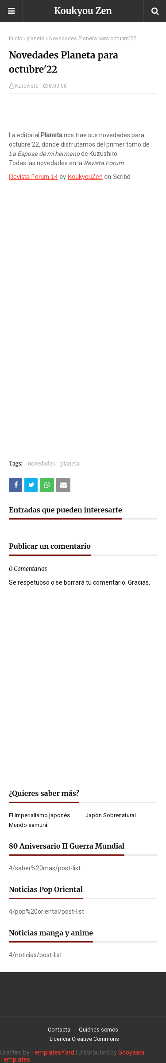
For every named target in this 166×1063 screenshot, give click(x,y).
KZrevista (27, 86)
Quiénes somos (98, 1030)
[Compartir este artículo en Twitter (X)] (31, 485)
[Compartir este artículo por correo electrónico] (63, 485)
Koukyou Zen (83, 10)
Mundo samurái (29, 825)
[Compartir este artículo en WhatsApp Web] (47, 485)
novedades (41, 463)
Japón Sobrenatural (110, 815)
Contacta (59, 1030)
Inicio (15, 38)
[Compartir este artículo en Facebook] (15, 485)
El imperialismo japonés (39, 815)
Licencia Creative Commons (84, 1039)
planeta (36, 38)
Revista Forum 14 (33, 176)
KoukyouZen (85, 176)
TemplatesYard (52, 1052)
